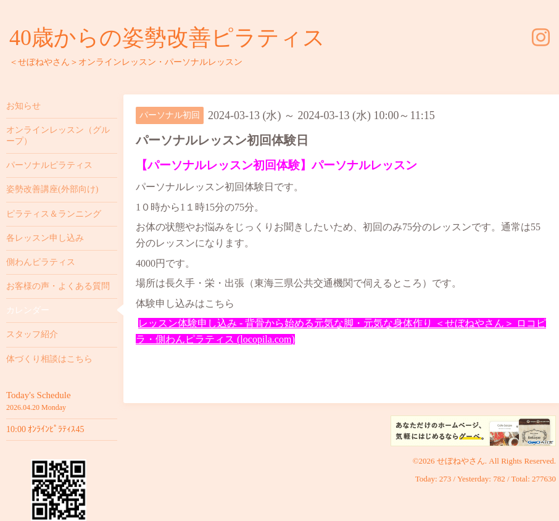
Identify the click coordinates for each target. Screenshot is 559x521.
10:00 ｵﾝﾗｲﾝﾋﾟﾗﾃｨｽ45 (45, 429)
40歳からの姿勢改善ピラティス (167, 37)
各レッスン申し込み (45, 238)
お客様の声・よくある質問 (58, 286)
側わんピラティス (40, 262)
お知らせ (23, 105)
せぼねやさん (461, 460)
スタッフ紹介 (32, 334)
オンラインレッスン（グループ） (58, 135)
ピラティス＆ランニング (53, 214)
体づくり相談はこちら (49, 359)
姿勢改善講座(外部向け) (52, 189)
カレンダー (27, 310)
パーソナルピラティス (49, 165)
